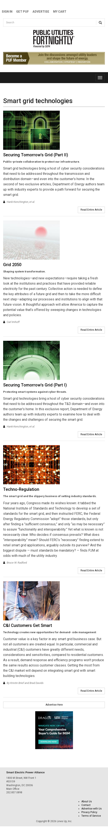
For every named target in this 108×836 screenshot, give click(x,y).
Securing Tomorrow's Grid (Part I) (35, 384)
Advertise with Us (91, 808)
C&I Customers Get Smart (27, 625)
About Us (86, 801)
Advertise (41, 11)
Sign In (7, 11)
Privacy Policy (89, 812)
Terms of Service (91, 815)
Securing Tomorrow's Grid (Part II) (35, 154)
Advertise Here (54, 704)
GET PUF (22, 11)
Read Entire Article (91, 209)
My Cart (59, 11)
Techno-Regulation (21, 489)
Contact (86, 805)
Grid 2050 (12, 264)
